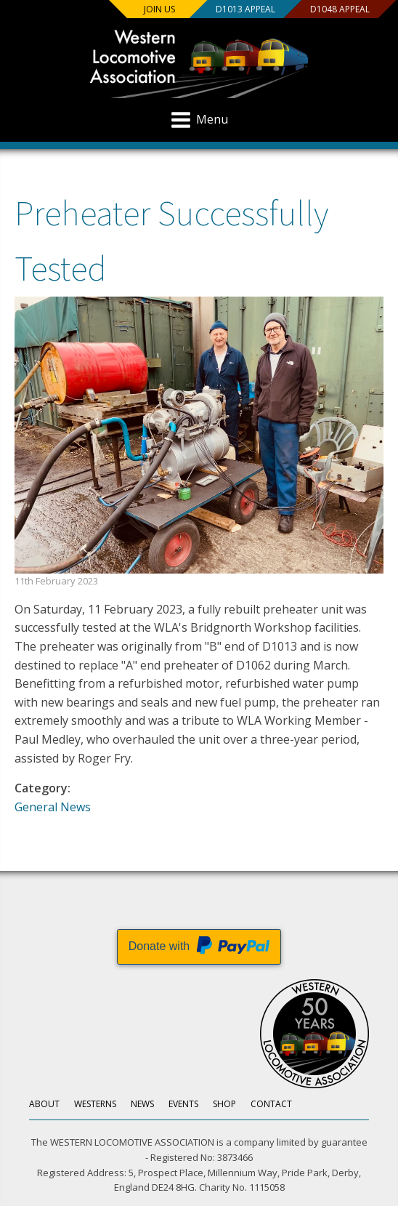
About (44, 1104)
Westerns (95, 1104)
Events (183, 1104)
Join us (159, 9)
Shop (224, 1104)
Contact (271, 1104)
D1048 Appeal (340, 9)
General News (53, 807)
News (142, 1104)
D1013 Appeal (245, 9)
